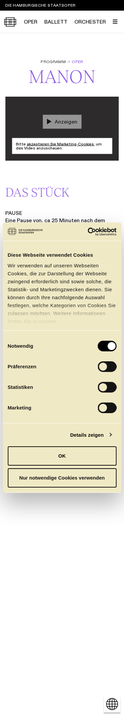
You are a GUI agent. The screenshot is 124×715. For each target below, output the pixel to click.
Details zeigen (86, 435)
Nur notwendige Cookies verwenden (61, 478)
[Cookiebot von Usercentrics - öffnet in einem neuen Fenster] (88, 231)
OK (62, 456)
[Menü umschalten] (115, 21)
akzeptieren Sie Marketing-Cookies (60, 143)
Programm (53, 62)
